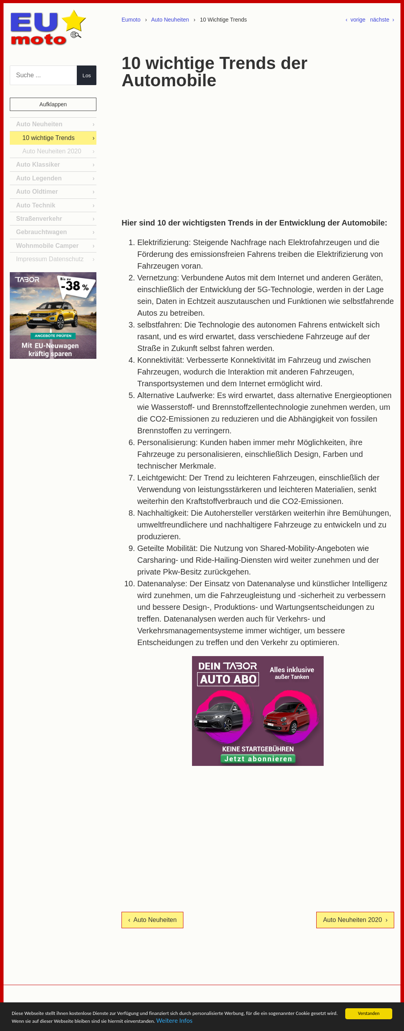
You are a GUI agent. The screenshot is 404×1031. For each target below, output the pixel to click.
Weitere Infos (319, 1022)
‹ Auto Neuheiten (152, 919)
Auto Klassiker (38, 164)
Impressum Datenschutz (50, 259)
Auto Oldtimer (37, 191)
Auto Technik (35, 205)
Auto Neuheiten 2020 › (355, 919)
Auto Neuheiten (170, 19)
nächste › (382, 19)
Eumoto (130, 19)
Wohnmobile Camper (47, 245)
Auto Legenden (39, 178)
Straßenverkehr (39, 218)
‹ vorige (356, 19)
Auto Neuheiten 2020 (51, 151)
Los (87, 75)
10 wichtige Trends (48, 138)
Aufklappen (53, 104)
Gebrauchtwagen (41, 232)
